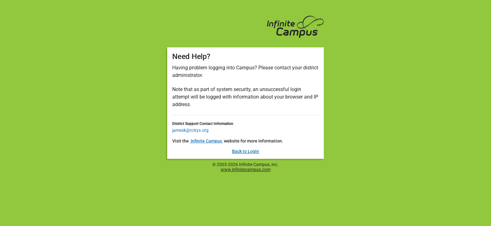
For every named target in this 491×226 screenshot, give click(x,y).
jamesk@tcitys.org (190, 130)
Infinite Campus (206, 140)
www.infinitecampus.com (246, 169)
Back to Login (245, 151)
